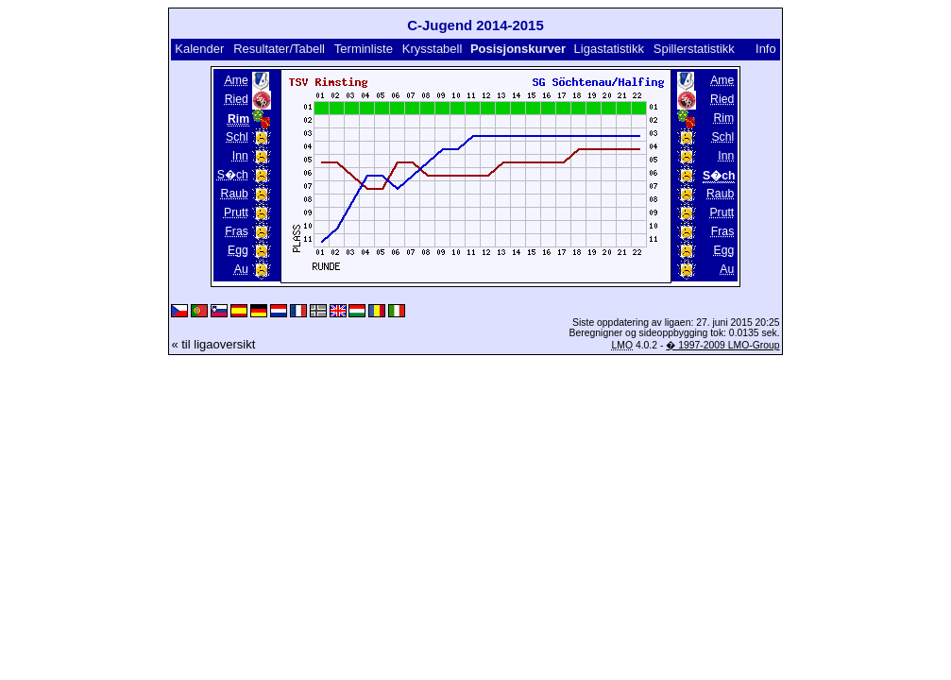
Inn (240, 155)
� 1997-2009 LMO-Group (722, 345)
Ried (236, 99)
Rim (724, 118)
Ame (236, 80)
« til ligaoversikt (213, 344)
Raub (234, 193)
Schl (237, 137)
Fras (236, 231)
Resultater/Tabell (279, 49)
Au (241, 269)
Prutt (236, 212)
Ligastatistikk (609, 49)
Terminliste (363, 49)
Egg (238, 250)
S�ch (232, 174)
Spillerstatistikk (694, 49)
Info (766, 49)
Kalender (199, 49)
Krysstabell (432, 49)
